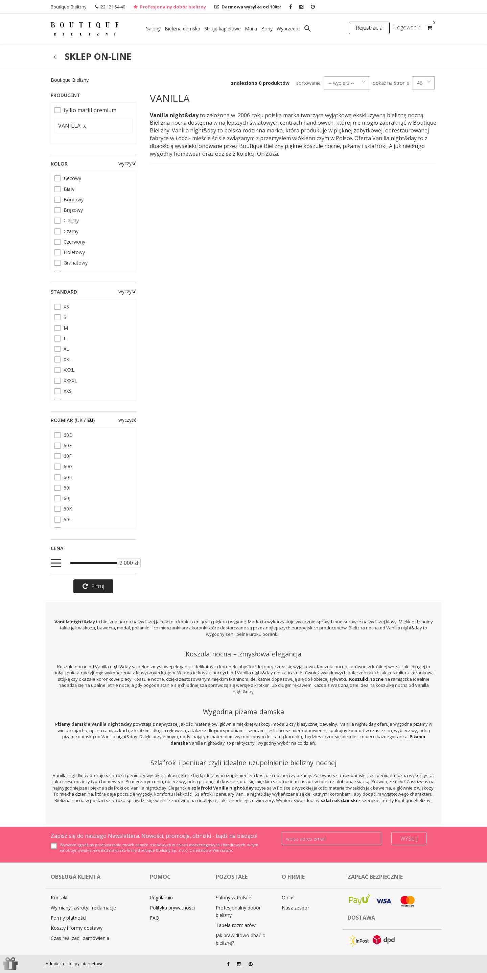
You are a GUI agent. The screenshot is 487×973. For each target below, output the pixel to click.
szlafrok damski (339, 800)
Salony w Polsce (233, 897)
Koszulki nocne (366, 679)
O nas (288, 897)
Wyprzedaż (289, 28)
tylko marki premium (85, 110)
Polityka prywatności (172, 907)
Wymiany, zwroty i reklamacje (83, 907)
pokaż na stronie (391, 83)
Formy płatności (68, 918)
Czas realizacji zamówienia (80, 938)
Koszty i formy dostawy (76, 928)
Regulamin (161, 897)
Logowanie (407, 27)
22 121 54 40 (113, 7)
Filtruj (93, 586)
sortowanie (308, 83)
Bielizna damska (182, 28)
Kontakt (59, 897)
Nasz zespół (295, 907)
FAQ (154, 918)
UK (79, 420)
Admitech (55, 964)
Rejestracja (369, 27)
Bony (267, 28)
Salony (153, 28)
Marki (251, 28)
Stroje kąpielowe (222, 28)
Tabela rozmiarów (236, 925)
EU (90, 420)
